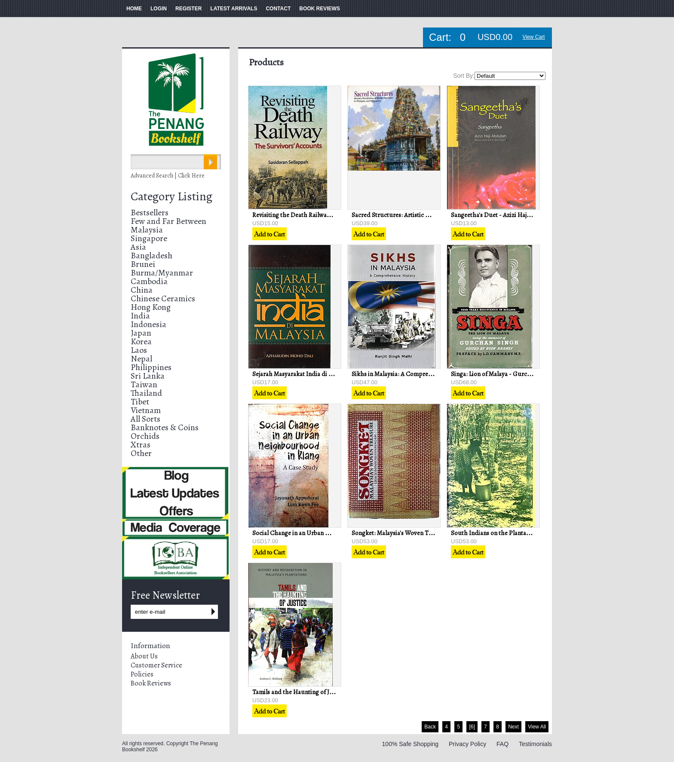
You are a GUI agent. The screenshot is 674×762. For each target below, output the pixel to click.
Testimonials (535, 744)
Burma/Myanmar (162, 272)
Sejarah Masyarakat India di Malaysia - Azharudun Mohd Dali (335, 374)
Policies (142, 674)
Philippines (151, 367)
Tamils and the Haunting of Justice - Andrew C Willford (327, 692)
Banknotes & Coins (165, 427)
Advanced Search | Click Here (168, 175)
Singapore (149, 238)
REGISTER (188, 9)
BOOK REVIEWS (319, 9)
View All (537, 727)
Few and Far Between (168, 221)
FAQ (502, 744)
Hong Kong (151, 307)
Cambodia (149, 281)
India (140, 315)
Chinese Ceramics (163, 298)
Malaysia (147, 230)
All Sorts (145, 419)
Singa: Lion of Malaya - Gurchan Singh (503, 374)
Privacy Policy (467, 744)
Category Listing (171, 196)
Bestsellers (149, 212)
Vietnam (146, 410)
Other (141, 453)
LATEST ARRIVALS (233, 9)
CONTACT (278, 9)
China (142, 290)
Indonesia (148, 324)
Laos (139, 350)
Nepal (141, 358)
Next (513, 727)
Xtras (140, 444)
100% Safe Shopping (410, 744)
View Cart (534, 37)
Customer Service (156, 665)
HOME (134, 9)
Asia (138, 247)
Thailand (146, 393)
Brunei (143, 264)
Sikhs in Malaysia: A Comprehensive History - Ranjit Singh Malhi (438, 374)
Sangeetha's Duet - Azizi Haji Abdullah (503, 215)
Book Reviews (151, 683)
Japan (141, 333)
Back (430, 727)
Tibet (140, 401)
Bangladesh (151, 255)
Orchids (145, 436)
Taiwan (144, 384)
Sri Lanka (148, 376)
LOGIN (158, 9)
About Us (144, 656)
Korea (141, 341)
